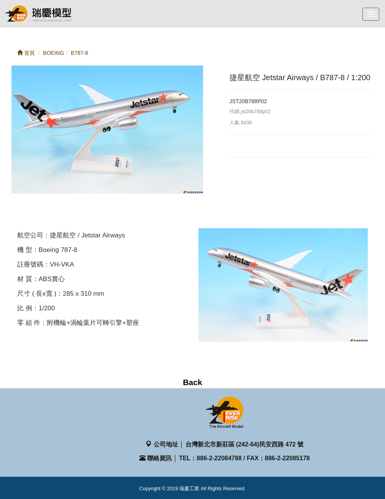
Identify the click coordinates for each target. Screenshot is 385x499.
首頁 (26, 53)
